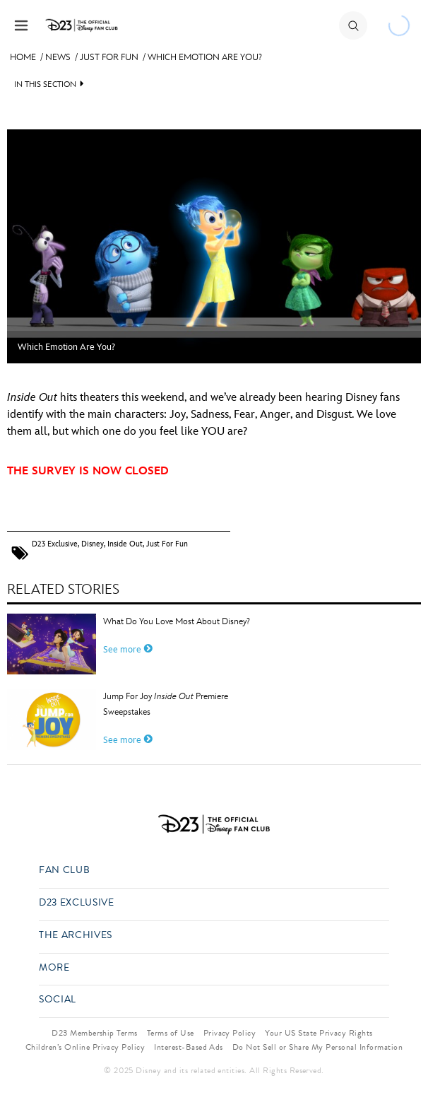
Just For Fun (109, 57)
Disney (92, 544)
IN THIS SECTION (45, 84)
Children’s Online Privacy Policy (85, 1047)
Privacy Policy (229, 1032)
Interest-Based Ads (188, 1047)
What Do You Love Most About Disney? (176, 621)
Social (57, 1000)
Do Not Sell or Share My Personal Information (317, 1047)
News (58, 57)
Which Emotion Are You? (205, 57)
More (54, 968)
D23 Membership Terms (95, 1032)
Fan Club (64, 871)
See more (128, 649)
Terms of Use (170, 1032)
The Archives (75, 936)
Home (23, 57)
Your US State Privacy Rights (318, 1032)
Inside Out (125, 544)
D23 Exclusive (55, 544)
